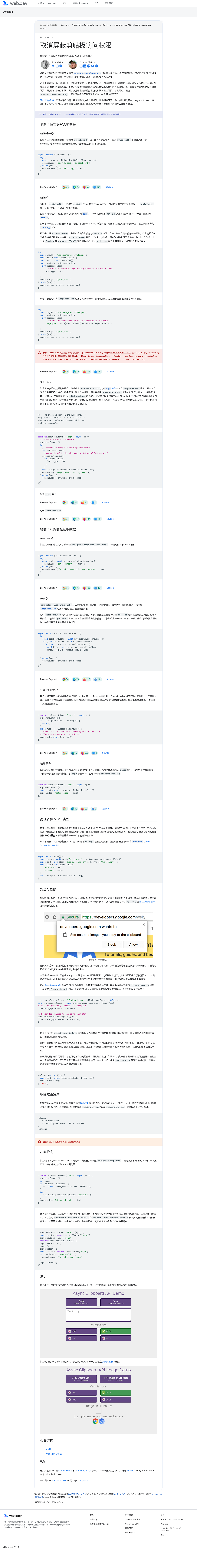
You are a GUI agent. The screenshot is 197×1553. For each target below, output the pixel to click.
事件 (110, 388)
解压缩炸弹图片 (147, 902)
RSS (162, 1535)
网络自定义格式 (80, 114)
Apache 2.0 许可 (120, 1494)
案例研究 (109, 3)
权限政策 (84, 1103)
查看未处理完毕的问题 (99, 1524)
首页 (42, 37)
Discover (52, 3)
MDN (48, 1449)
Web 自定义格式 (54, 1454)
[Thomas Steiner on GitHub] (81, 66)
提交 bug (93, 1519)
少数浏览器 (107, 1361)
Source (109, 187)
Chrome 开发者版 (132, 1519)
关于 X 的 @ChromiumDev (172, 1519)
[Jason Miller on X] (53, 66)
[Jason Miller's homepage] (60, 66)
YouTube (164, 1524)
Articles (8, 12)
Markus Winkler (59, 1480)
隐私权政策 (14, 1547)
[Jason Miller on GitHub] (57, 66)
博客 (96, 3)
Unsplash (83, 1480)
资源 (40, 3)
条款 (5, 1547)
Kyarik (130, 1470)
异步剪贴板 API (47, 100)
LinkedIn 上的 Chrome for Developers (172, 1529)
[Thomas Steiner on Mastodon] (88, 66)
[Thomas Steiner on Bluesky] (92, 66)
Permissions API (53, 985)
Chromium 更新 (132, 1524)
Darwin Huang (65, 1470)
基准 (64, 3)
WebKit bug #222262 (120, 352)
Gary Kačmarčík (84, 1470)
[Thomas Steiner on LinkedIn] (84, 66)
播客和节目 (130, 1532)
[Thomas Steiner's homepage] (96, 66)
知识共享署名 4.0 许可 (77, 1494)
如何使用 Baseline (80, 3)
